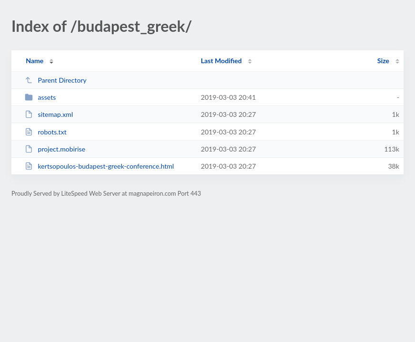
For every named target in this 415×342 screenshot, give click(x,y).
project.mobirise (55, 149)
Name (34, 61)
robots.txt (46, 132)
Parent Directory (56, 80)
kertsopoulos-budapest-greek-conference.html (99, 166)
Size (383, 61)
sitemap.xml (49, 114)
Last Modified (221, 61)
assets (40, 97)
